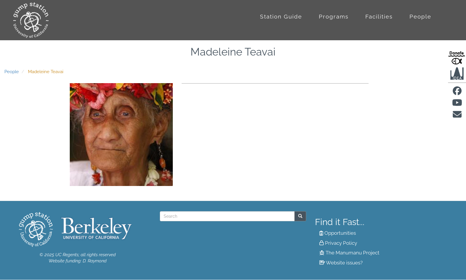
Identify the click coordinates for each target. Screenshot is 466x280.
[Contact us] (457, 116)
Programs (334, 16)
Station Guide (281, 16)
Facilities (379, 16)
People (420, 16)
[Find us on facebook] (457, 92)
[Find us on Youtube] (457, 104)
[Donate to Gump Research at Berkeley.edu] (457, 57)
